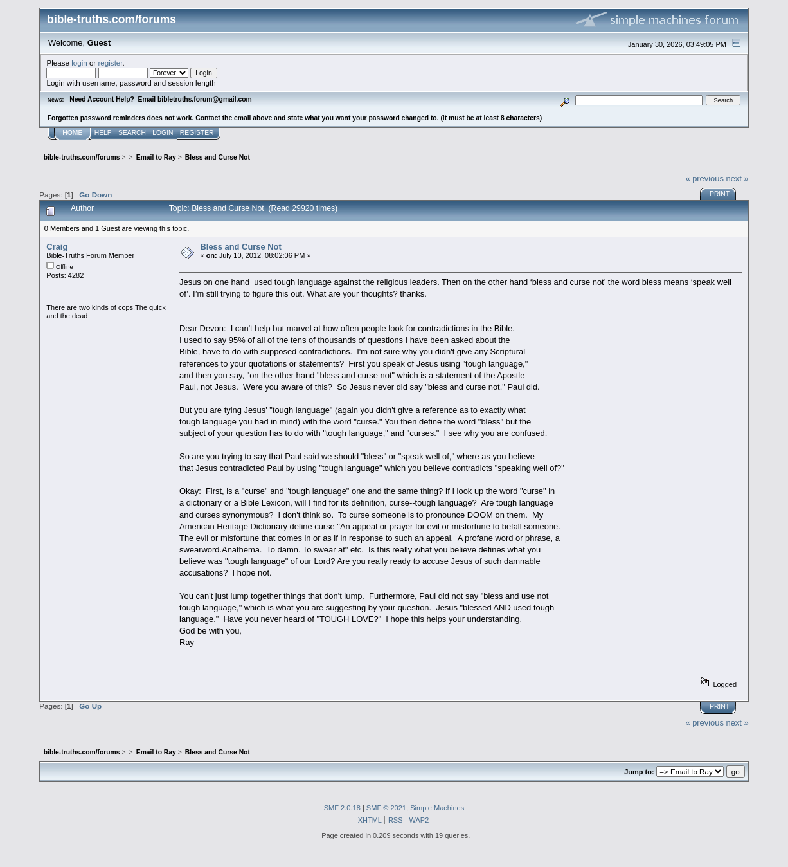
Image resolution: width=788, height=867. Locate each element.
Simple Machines (437, 808)
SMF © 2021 (386, 808)
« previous (704, 178)
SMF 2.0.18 (342, 808)
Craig (56, 246)
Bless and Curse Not (241, 246)
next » (737, 178)
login (79, 63)
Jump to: (639, 772)
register (110, 63)
